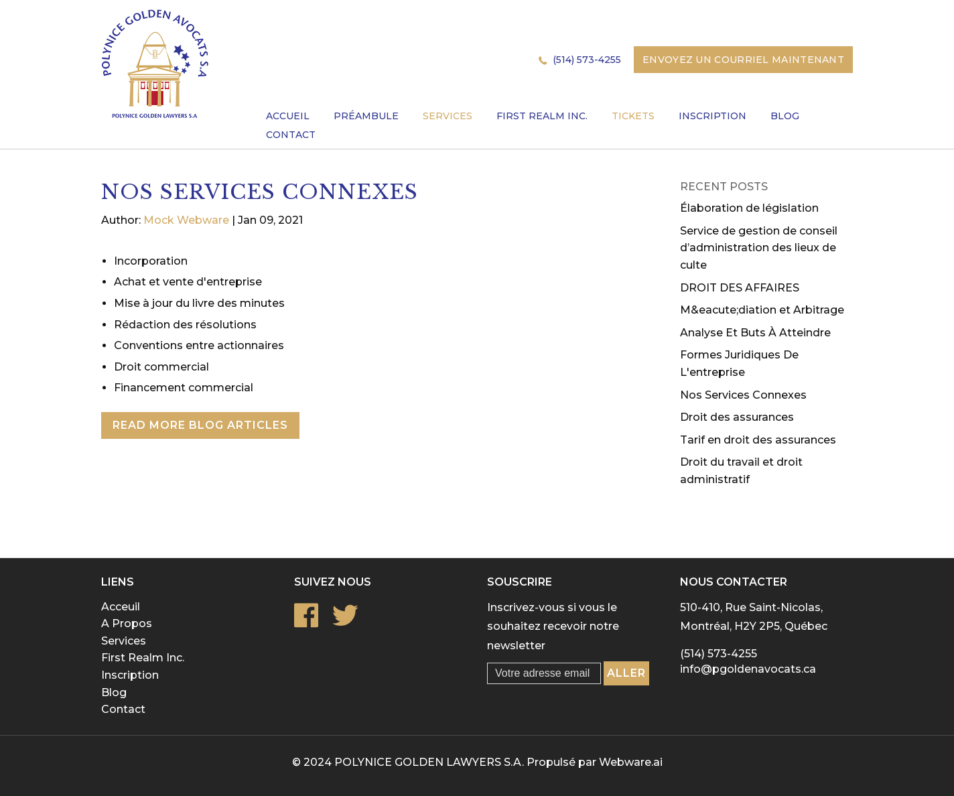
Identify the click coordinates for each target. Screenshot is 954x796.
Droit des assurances (737, 417)
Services (123, 641)
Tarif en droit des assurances (758, 440)
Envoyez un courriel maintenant (743, 60)
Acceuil (120, 606)
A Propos (126, 623)
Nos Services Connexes (743, 395)
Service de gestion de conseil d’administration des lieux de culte (758, 247)
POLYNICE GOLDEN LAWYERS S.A (428, 762)
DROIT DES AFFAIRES (739, 287)
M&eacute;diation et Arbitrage (762, 310)
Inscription (130, 675)
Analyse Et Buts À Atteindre (755, 332)
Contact (123, 709)
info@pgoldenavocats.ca (748, 669)
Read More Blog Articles (200, 425)
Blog (114, 692)
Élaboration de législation (749, 208)
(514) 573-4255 (587, 60)
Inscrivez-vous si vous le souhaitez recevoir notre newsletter (553, 627)
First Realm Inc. (142, 657)
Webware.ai (631, 762)
